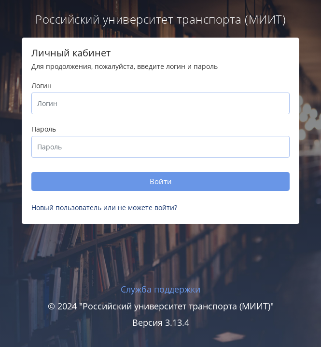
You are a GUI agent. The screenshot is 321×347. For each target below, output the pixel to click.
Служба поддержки (160, 289)
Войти (161, 181)
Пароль (43, 128)
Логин (41, 85)
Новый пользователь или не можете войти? (104, 207)
